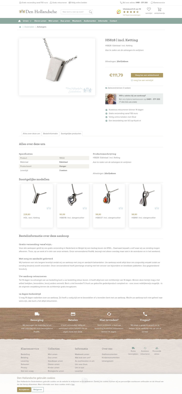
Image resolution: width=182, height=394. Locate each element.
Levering (25, 361)
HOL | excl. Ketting (32, 217)
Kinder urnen (53, 367)
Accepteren (24, 389)
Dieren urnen (40, 20)
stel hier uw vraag (129, 101)
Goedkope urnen (55, 361)
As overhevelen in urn (84, 361)
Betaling (24, 357)
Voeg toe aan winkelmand (147, 75)
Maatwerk (77, 20)
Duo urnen (65, 20)
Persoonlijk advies (157, 351)
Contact (113, 20)
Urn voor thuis (81, 364)
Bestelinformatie (50, 133)
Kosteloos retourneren (145, 351)
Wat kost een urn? (82, 357)
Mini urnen (53, 20)
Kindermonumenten (111, 357)
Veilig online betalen (79, 2)
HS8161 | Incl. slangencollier (144, 217)
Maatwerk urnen (82, 354)
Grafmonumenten (109, 354)
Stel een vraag (27, 371)
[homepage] (19, 20)
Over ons (107, 348)
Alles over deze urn (31, 133)
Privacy (24, 367)
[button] (90, 12)
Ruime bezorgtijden (133, 351)
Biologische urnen (56, 371)
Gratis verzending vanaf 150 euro (35, 2)
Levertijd (79, 371)
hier (73, 384)
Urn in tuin (79, 367)
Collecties (54, 348)
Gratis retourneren (59, 2)
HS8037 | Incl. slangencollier (108, 217)
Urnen (27, 20)
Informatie (103, 20)
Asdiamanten (90, 20)
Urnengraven (107, 361)
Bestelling (25, 354)
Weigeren (37, 389)
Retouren (25, 364)
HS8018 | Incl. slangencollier (72, 217)
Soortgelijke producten (71, 133)
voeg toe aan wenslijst (142, 80)
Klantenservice (159, 2)
